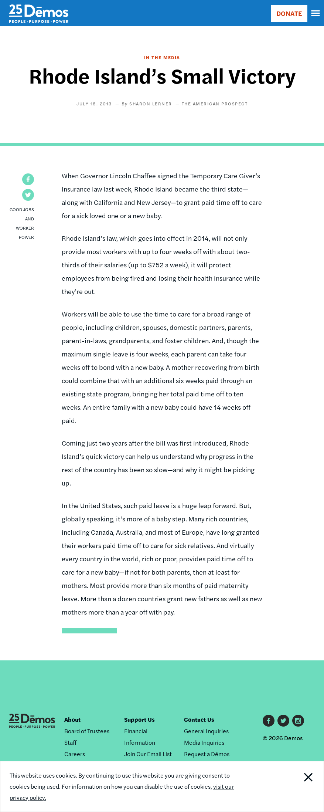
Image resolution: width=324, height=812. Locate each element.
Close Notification (292, 786)
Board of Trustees (86, 731)
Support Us (139, 719)
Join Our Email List (148, 754)
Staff (70, 742)
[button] (28, 179)
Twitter (283, 721)
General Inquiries (206, 731)
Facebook (268, 721)
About (72, 719)
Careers (74, 754)
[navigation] (316, 13)
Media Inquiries (204, 742)
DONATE (289, 13)
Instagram (298, 721)
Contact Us (199, 719)
